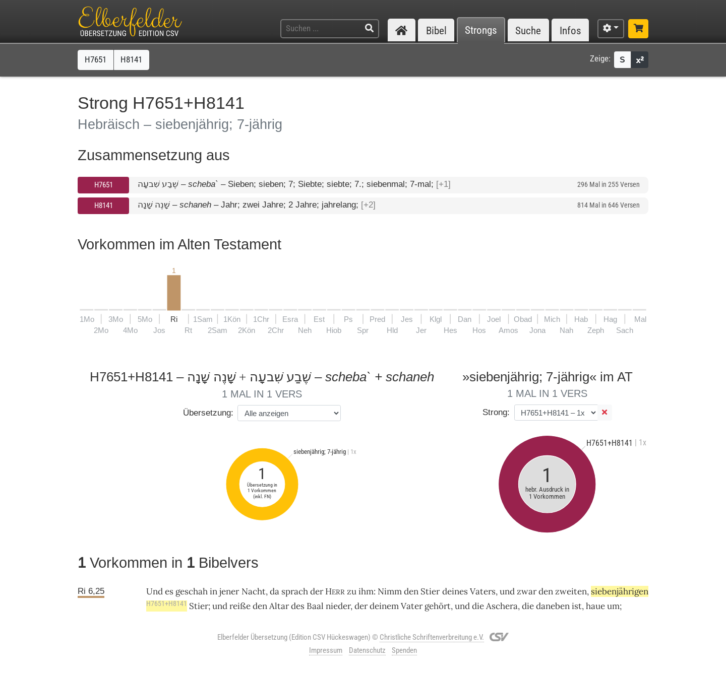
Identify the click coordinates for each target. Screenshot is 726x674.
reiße (240, 606)
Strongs (481, 30)
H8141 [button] (131, 59)
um (613, 606)
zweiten (571, 591)
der (361, 606)
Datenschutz (367, 650)
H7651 (103, 184)
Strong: (496, 412)
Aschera (502, 606)
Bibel (436, 30)
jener (229, 591)
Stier (430, 591)
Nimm (390, 591)
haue (595, 606)
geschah (191, 591)
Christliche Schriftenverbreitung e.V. (432, 637)
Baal (315, 606)
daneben (553, 606)
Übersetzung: (208, 413)
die (528, 606)
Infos (570, 30)
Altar (279, 606)
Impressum (325, 650)
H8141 (103, 205)
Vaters (483, 591)
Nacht (253, 591)
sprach (294, 591)
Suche (528, 30)
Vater (411, 606)
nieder (338, 606)
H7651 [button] (95, 59)
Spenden (404, 650)
